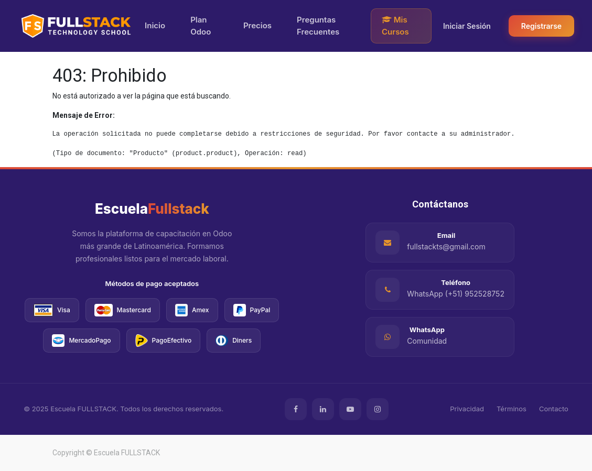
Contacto (553, 408)
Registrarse (541, 25)
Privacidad (467, 408)
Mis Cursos (395, 26)
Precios (257, 25)
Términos (511, 408)
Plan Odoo (200, 26)
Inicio (155, 25)
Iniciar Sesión (467, 25)
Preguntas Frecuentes (318, 26)
